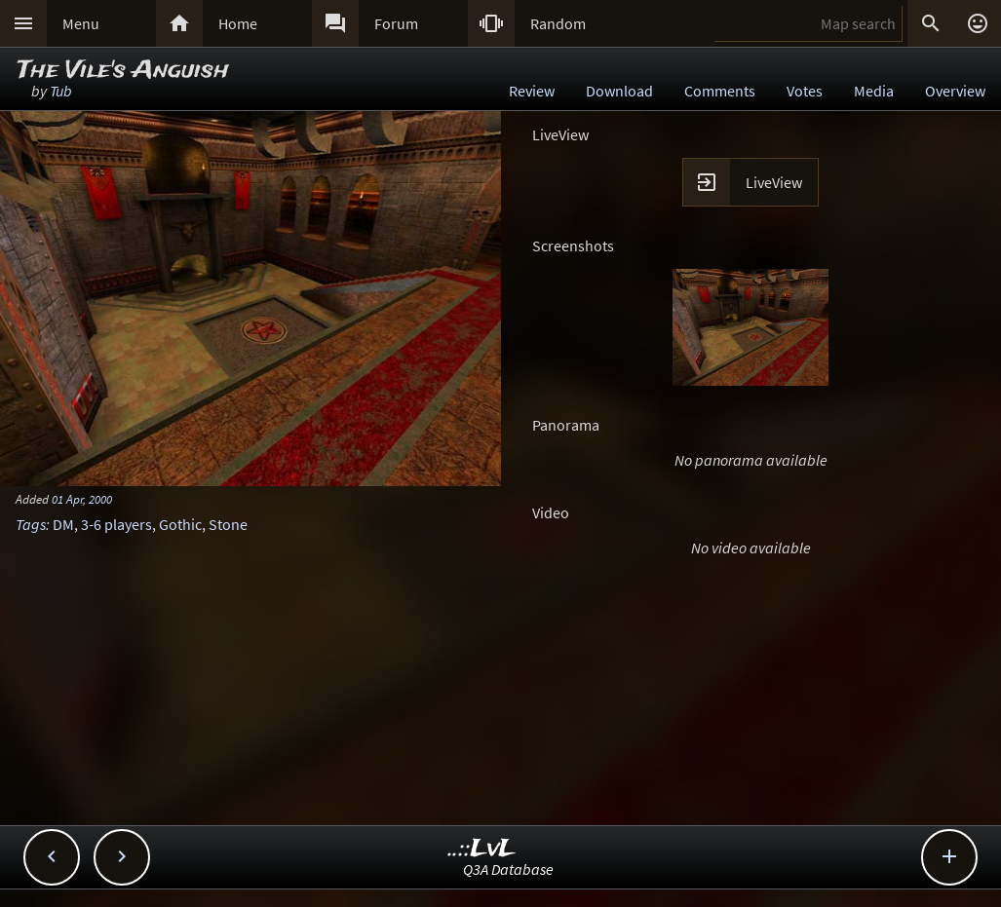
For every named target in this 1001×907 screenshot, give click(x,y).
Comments (719, 90)
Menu (80, 23)
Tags (31, 524)
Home (237, 23)
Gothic (180, 524)
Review (532, 90)
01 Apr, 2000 (82, 499)
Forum (396, 23)
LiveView (774, 182)
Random (558, 23)
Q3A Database (508, 869)
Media (874, 90)
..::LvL (482, 849)
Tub (61, 90)
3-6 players (116, 524)
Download (619, 90)
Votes (805, 90)
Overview (955, 90)
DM (63, 524)
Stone (228, 524)
